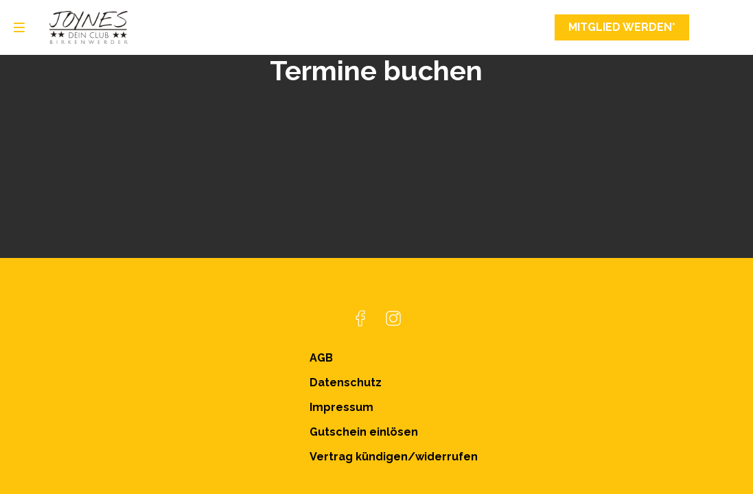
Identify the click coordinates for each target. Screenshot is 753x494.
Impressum (341, 407)
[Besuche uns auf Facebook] (360, 318)
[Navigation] (19, 27)
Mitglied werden (622, 27)
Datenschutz (346, 382)
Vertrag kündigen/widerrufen (394, 456)
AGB (321, 357)
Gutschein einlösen (364, 431)
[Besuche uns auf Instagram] (393, 318)
